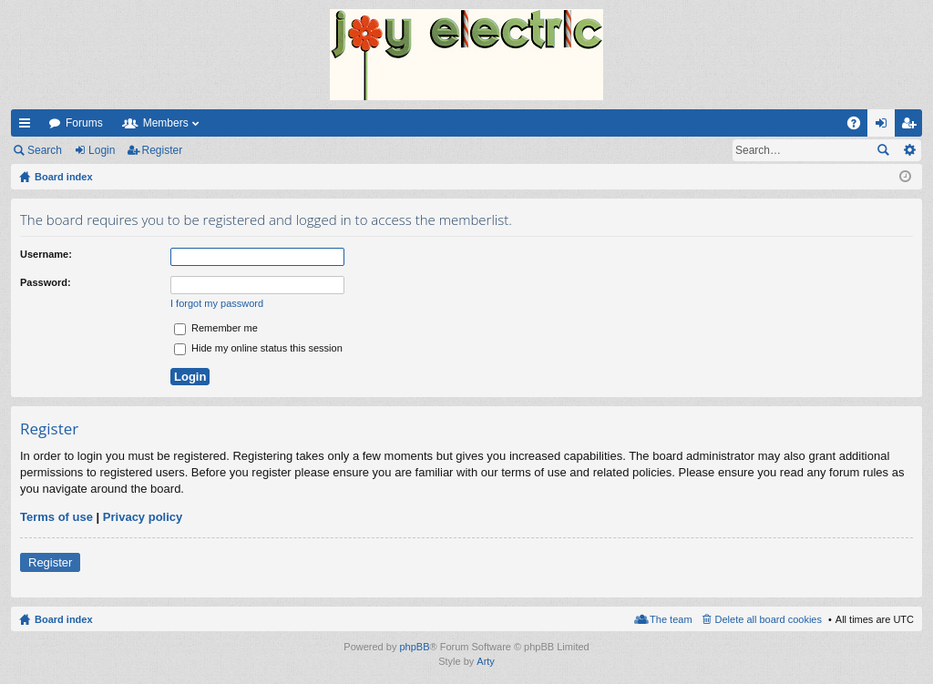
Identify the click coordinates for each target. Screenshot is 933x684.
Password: (45, 282)
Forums (84, 123)
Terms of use (56, 517)
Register (162, 150)
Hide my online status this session (258, 347)
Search (44, 150)
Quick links (28, 127)
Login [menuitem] (885, 127)
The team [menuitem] (671, 619)
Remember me (216, 327)
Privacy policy (142, 517)
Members (166, 123)
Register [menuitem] (912, 127)
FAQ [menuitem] (859, 127)
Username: (46, 254)
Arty (486, 661)
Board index (64, 619)
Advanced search (909, 150)
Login (101, 150)
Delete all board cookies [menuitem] (768, 619)
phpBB (414, 646)
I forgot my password (216, 303)
